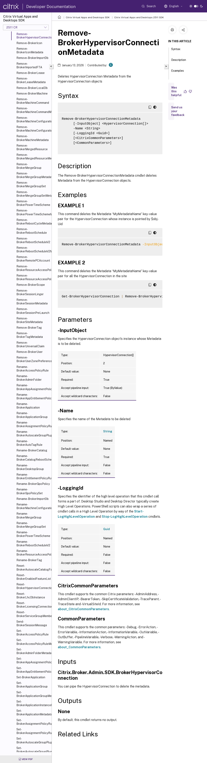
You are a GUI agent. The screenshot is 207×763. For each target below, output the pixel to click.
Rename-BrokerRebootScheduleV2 (33, 543)
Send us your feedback (177, 111)
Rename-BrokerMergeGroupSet (31, 524)
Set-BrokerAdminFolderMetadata (33, 651)
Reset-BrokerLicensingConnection (33, 604)
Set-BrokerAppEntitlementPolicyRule (33, 669)
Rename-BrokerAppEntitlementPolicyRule (33, 396)
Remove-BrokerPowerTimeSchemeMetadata (33, 212)
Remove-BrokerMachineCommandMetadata (33, 110)
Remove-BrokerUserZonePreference (33, 359)
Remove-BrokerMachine (32, 93)
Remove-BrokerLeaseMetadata (31, 80)
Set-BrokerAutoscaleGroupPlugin (33, 740)
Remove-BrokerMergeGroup (28, 166)
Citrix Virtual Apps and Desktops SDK (88, 17)
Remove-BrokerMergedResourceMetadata (33, 156)
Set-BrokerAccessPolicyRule (32, 632)
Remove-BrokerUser (29, 351)
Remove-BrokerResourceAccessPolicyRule (33, 268)
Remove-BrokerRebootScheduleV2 (33, 240)
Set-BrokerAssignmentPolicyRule (33, 722)
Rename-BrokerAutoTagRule (29, 443)
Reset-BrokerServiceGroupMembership (33, 614)
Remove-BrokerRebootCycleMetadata (33, 221)
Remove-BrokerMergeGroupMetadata (33, 175)
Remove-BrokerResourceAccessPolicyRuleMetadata (33, 277)
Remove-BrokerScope (30, 284)
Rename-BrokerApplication (28, 405)
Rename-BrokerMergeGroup (28, 515)
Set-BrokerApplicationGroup (32, 684)
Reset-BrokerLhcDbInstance (30, 595)
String (107, 431)
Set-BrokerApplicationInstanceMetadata (33, 703)
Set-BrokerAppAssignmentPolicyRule (33, 660)
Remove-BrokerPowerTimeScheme (33, 203)
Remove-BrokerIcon (29, 43)
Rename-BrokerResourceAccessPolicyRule (33, 552)
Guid (106, 529)
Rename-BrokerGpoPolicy (33, 483)
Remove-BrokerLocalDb (32, 88)
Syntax (175, 50)
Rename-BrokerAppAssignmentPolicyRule (33, 387)
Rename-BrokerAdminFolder (29, 377)
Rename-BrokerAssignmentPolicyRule (33, 424)
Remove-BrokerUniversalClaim (30, 344)
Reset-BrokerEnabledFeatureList (33, 577)
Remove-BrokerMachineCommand (32, 101)
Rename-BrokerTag (29, 560)
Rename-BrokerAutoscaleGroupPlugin (33, 433)
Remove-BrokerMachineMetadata (32, 138)
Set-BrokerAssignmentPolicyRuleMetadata (33, 731)
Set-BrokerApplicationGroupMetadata (33, 694)
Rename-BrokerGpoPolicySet (29, 491)
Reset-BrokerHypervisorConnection (33, 586)
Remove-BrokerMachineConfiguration (33, 119)
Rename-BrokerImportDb (32, 498)
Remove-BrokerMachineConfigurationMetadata (33, 128)
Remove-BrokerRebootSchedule (31, 230)
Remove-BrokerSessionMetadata (32, 301)
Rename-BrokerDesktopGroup (30, 467)
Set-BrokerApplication (30, 677)
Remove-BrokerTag (29, 327)
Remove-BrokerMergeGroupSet (31, 184)
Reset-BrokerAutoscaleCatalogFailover (33, 567)
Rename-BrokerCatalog (31, 450)
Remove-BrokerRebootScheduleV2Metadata (33, 249)
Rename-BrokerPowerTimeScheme (33, 534)
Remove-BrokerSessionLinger (30, 292)
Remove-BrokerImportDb (32, 57)
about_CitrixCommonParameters (83, 609)
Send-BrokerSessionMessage (31, 623)
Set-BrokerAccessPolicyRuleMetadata (33, 641)
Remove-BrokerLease (30, 72)
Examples (177, 72)
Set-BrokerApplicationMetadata (33, 712)
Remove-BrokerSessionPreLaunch (32, 310)
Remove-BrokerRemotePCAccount (33, 258)
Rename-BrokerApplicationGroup (32, 415)
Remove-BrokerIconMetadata (29, 50)
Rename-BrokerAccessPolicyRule (32, 368)
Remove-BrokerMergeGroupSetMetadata (33, 193)
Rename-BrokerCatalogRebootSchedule (33, 457)
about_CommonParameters (79, 647)
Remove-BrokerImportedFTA (29, 65)
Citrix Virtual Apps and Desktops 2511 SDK (139, 17)
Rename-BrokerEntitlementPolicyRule (33, 476)
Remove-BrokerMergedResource (32, 147)
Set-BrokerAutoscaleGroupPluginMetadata (33, 749)
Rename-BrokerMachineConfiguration (33, 506)
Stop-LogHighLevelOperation (125, 516)
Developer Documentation (51, 6)
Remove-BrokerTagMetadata (29, 335)
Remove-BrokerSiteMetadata (29, 320)
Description (178, 61)
